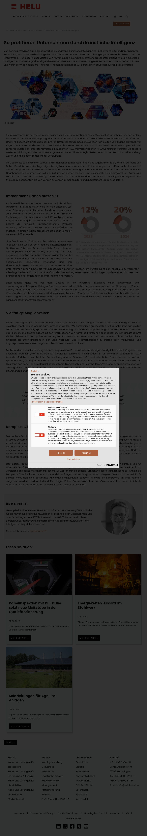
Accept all (86, 453)
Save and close (73, 459)
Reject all (61, 453)
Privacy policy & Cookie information (47, 402)
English (35, 371)
